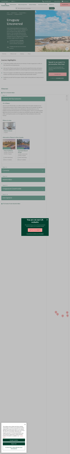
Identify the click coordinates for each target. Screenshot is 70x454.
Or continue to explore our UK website (35, 233)
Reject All (13, 443)
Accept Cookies (14, 440)
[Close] (25, 424)
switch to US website (35, 230)
